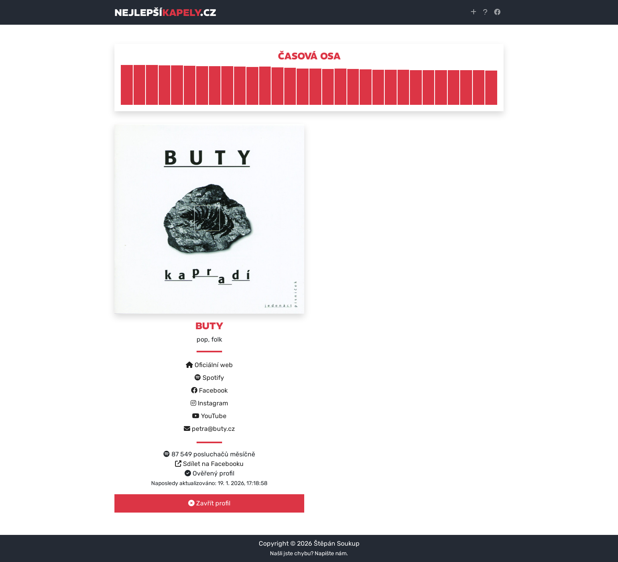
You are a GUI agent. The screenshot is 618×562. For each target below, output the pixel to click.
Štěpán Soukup (337, 543)
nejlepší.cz (165, 12)
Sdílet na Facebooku (209, 464)
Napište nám (330, 553)
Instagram (209, 403)
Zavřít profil (209, 503)
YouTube (209, 416)
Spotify (209, 377)
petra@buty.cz (209, 428)
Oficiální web (209, 365)
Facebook (209, 390)
